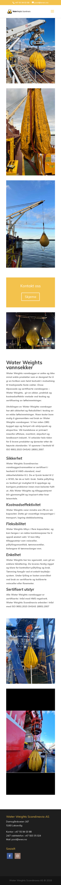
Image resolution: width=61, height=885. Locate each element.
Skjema (30, 297)
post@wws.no (19, 839)
